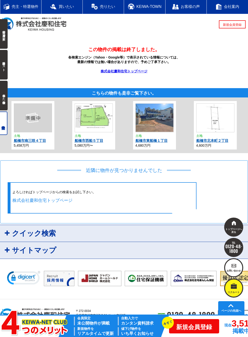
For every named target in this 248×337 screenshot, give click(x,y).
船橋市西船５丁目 (89, 141)
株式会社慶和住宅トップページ (124, 71)
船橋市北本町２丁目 (212, 141)
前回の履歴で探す (3, 34)
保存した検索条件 (3, 95)
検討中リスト (3, 65)
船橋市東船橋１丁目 (151, 141)
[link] (23, 279)
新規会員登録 (232, 25)
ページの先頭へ (231, 310)
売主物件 (3, 123)
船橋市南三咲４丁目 (30, 141)
